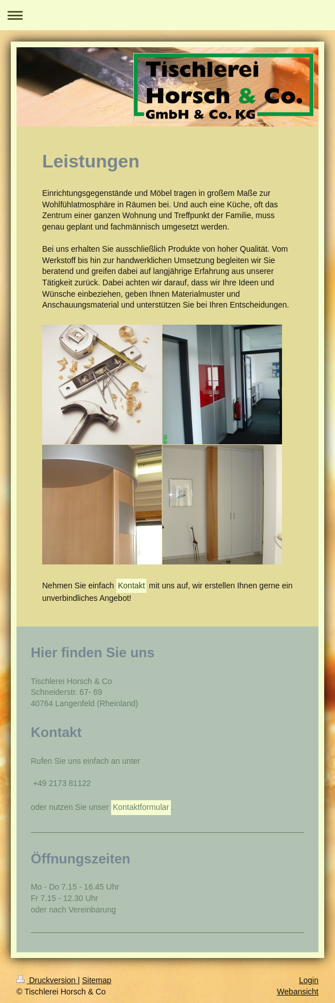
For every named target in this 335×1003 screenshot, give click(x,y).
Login (308, 980)
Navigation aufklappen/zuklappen (167, 15)
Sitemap (96, 980)
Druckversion (47, 980)
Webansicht (297, 991)
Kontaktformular (141, 807)
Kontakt (131, 585)
